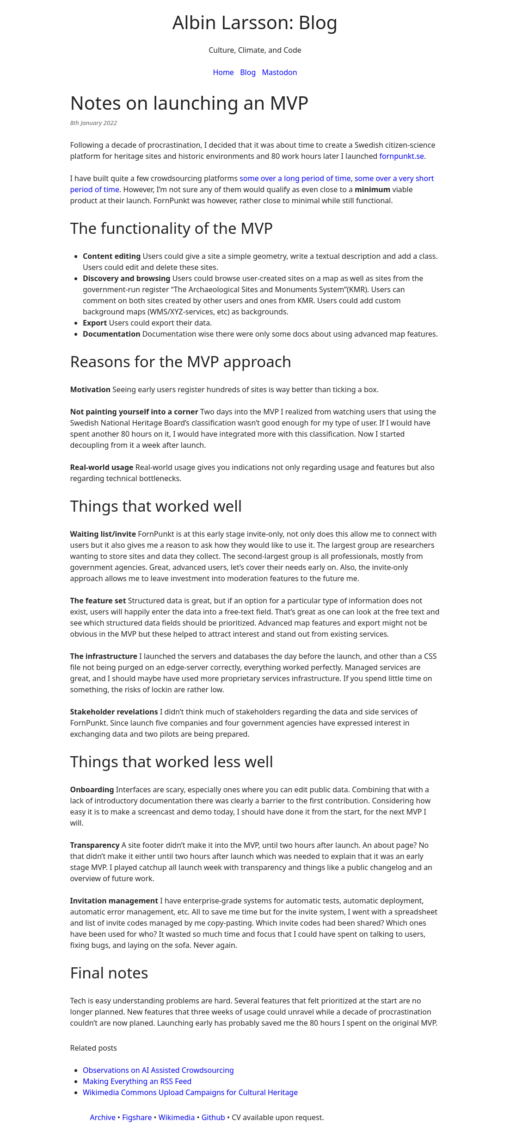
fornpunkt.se (402, 156)
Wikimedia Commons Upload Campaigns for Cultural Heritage (190, 1092)
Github (213, 1117)
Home (223, 72)
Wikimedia (177, 1117)
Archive (103, 1117)
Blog (248, 72)
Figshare (137, 1117)
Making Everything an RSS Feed (137, 1081)
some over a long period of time (295, 178)
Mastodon (279, 72)
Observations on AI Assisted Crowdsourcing (158, 1070)
